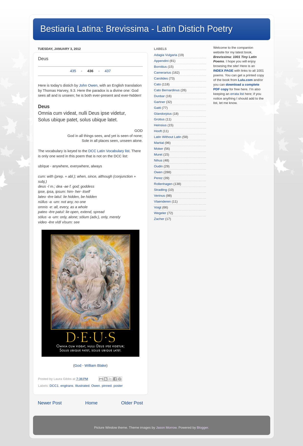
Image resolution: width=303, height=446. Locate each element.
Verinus (159, 195)
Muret (158, 154)
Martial (159, 143)
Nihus (158, 160)
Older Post (132, 402)
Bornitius (160, 67)
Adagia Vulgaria (165, 55)
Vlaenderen (162, 201)
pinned (107, 386)
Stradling (160, 190)
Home (91, 402)
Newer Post (50, 402)
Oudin (158, 166)
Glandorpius (163, 113)
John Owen (88, 85)
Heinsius (160, 125)
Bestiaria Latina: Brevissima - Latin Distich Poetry (136, 29)
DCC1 (54, 386)
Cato (157, 84)
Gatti (157, 108)
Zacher (159, 219)
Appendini (161, 61)
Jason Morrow (166, 427)
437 (108, 71)
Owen (95, 386)
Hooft (158, 131)
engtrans (66, 386)
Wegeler (160, 213)
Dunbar (159, 96)
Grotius (159, 119)
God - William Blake (90, 365)
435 (73, 71)
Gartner (159, 102)
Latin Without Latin (167, 137)
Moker (158, 148)
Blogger (202, 427)
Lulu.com (245, 80)
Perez (158, 178)
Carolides (161, 78)
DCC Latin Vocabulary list (108, 151)
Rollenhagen (163, 184)
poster (118, 386)
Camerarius (162, 72)
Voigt (157, 207)
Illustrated (82, 386)
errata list (237, 94)
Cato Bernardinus (167, 90)
